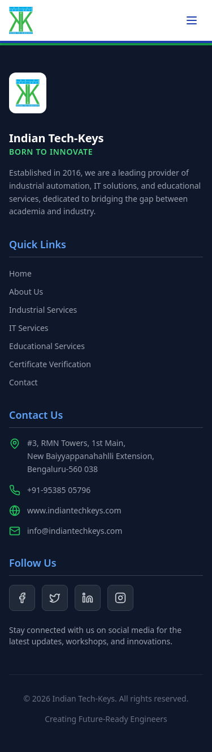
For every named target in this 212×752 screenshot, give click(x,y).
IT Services (29, 327)
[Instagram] (120, 598)
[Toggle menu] (191, 20)
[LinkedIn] (88, 598)
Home (20, 273)
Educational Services (47, 346)
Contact (23, 382)
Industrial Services (43, 309)
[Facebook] (22, 598)
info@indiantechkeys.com (74, 530)
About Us (26, 291)
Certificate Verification (50, 364)
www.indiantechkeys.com (74, 510)
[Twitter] (55, 598)
